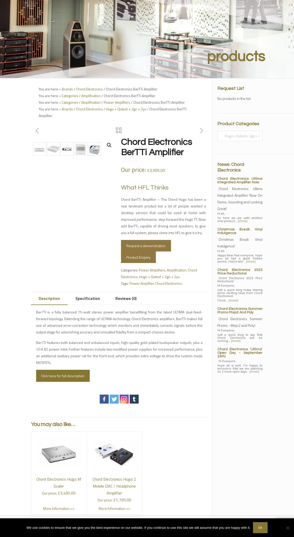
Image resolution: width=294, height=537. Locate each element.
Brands (67, 89)
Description (49, 298)
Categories (70, 95)
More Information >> (59, 508)
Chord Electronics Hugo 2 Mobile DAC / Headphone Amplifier (114, 486)
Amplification (91, 95)
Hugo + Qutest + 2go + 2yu (126, 109)
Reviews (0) (126, 298)
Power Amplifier (141, 283)
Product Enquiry (138, 257)
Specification (87, 298)
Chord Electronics (89, 89)
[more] (242, 220)
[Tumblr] (134, 399)
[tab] (49, 298)
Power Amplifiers (117, 102)
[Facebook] (104, 399)
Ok (260, 528)
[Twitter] (114, 399)
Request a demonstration (146, 245)
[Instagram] (124, 399)
